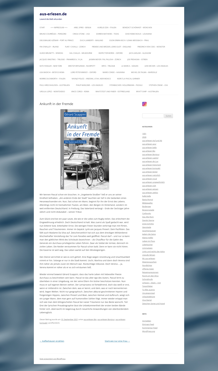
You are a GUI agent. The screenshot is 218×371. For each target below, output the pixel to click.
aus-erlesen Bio (90, 319)
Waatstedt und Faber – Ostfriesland (113, 91)
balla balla (146, 196)
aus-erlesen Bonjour (106, 319)
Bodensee (146, 206)
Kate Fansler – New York (51, 66)
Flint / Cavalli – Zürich (75, 47)
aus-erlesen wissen (150, 189)
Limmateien (147, 248)
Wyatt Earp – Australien (147, 91)
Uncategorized (148, 293)
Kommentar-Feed (149, 328)
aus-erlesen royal (149, 178)
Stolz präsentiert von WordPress (52, 359)
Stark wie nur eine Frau (117, 341)
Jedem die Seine (149, 234)
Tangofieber (147, 286)
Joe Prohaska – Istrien (137, 59)
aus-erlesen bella (149, 147)
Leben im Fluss (148, 241)
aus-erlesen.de (53, 13)
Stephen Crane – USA (158, 85)
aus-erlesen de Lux (150, 161)
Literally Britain (148, 255)
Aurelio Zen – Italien (106, 27)
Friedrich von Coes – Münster (151, 47)
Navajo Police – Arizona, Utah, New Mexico (91, 78)
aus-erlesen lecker (150, 171)
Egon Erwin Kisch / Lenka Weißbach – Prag (129, 40)
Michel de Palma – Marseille (144, 72)
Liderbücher (147, 244)
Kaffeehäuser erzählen (52, 341)
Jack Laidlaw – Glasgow (140, 53)
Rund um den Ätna (150, 275)
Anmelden (146, 321)
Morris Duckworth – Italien (52, 78)
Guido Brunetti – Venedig (51, 53)
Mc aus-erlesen (148, 258)
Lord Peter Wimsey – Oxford (83, 72)
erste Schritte (148, 223)
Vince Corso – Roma (80, 91)
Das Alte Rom (148, 217)
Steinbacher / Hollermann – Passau (126, 85)
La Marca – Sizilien (129, 66)
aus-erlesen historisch (151, 165)
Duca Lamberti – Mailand (91, 40)
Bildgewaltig (147, 203)
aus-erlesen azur (149, 144)
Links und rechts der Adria (153, 251)
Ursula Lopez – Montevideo (52, 91)
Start (42, 27)
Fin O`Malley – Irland (49, 47)
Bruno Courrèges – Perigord (53, 34)
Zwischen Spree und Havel (153, 303)
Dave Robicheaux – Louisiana (138, 34)
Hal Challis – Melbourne (80, 53)
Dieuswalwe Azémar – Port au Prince (57, 40)
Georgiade (146, 227)
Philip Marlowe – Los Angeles (89, 85)
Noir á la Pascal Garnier (128, 78)
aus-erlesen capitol (150, 158)
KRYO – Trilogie (108, 66)
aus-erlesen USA (149, 185)
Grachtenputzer (149, 230)
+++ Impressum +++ (59, 27)
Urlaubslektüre (148, 296)
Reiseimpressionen (150, 272)
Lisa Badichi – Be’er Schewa (52, 72)
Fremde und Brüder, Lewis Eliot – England (111, 47)
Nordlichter (147, 265)
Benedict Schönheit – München (137, 27)
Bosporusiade (148, 210)
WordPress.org (148, 331)
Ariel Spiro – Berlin (82, 27)
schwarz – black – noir (151, 282)
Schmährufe (147, 279)
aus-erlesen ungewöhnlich (153, 182)
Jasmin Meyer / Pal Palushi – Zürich (105, 59)
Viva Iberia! (147, 300)
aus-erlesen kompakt (151, 168)
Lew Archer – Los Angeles (156, 66)
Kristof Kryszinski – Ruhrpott (81, 66)
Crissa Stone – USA (81, 34)
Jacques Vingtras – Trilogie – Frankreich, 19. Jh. (61, 59)
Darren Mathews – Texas (107, 34)
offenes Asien (148, 269)
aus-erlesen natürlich (151, 175)
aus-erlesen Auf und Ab (152, 140)
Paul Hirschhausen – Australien (55, 85)
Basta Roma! (147, 199)
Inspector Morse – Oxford (111, 53)
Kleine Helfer (147, 237)
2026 (144, 137)
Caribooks (146, 213)
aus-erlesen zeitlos (150, 192)
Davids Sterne (148, 220)
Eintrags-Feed (148, 324)
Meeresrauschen (149, 262)
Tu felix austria (148, 289)
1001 (144, 133)
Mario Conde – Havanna (114, 72)
